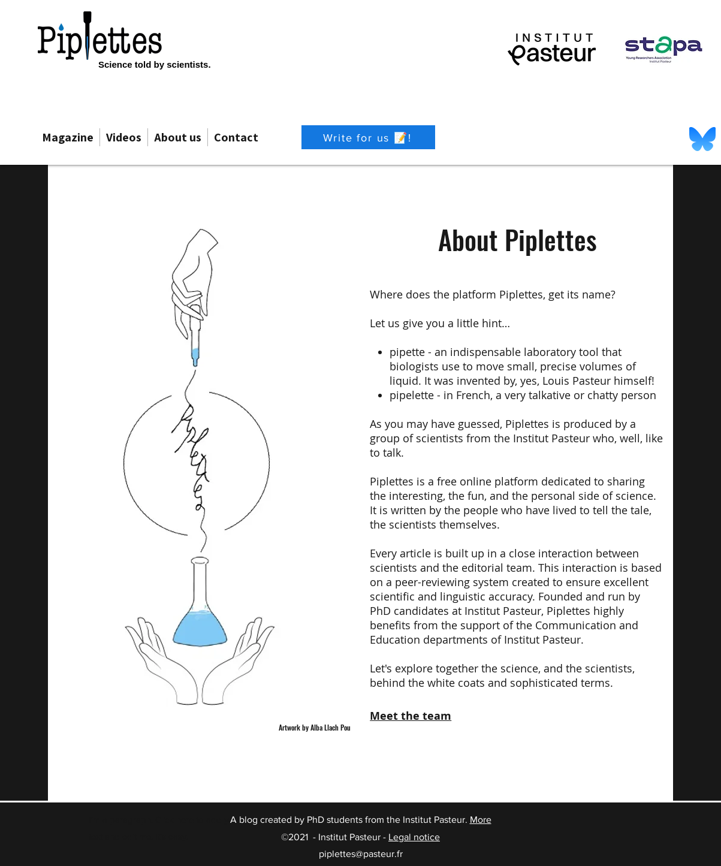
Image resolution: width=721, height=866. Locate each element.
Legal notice (414, 837)
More (480, 819)
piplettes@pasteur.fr (361, 854)
